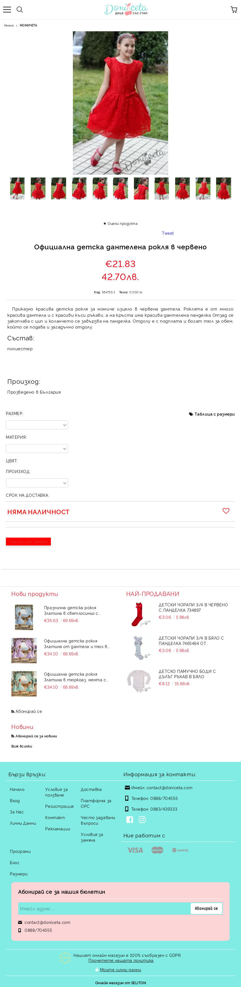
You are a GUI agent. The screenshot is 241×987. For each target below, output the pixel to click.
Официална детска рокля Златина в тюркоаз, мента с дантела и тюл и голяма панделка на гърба (75, 676)
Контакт (55, 817)
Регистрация (59, 806)
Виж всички (21, 746)
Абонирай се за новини (36, 735)
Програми (20, 851)
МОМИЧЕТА (28, 25)
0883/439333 (163, 808)
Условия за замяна (92, 836)
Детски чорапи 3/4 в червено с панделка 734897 (193, 607)
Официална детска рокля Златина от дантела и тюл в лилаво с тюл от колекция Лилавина (75, 643)
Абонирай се (29, 711)
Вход (15, 800)
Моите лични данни (120, 969)
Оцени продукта (123, 223)
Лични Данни (23, 823)
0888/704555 (164, 798)
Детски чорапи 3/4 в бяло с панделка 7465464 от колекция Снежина (191, 640)
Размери (19, 873)
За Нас (17, 811)
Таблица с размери (215, 413)
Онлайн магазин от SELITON (120, 981)
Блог (14, 862)
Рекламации (57, 828)
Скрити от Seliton (28, 541)
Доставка (91, 789)
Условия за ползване (56, 791)
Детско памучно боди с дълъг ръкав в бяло (187, 673)
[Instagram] (143, 820)
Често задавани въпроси (98, 820)
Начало (9, 25)
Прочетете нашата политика (121, 960)
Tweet (168, 233)
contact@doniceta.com (169, 787)
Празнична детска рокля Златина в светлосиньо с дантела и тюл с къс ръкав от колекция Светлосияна (77, 610)
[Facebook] (130, 820)
